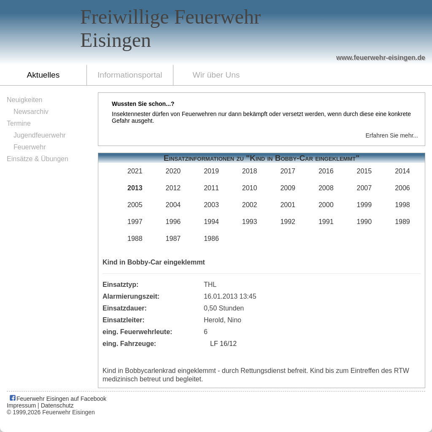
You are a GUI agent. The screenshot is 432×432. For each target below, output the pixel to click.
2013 (135, 188)
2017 (287, 171)
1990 (364, 221)
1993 (249, 221)
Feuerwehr (30, 147)
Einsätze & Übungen (37, 158)
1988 (135, 238)
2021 (135, 171)
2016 (326, 171)
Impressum (21, 405)
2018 (249, 171)
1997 (135, 221)
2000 (326, 204)
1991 (326, 221)
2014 (402, 171)
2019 (211, 171)
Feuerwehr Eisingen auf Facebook (57, 398)
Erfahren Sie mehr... (391, 135)
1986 (211, 238)
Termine (19, 123)
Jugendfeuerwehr (40, 135)
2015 (364, 171)
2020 (173, 171)
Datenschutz (57, 405)
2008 (326, 188)
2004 (173, 204)
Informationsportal (129, 74)
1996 (173, 221)
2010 (249, 188)
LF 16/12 (223, 343)
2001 (287, 204)
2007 (364, 188)
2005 (135, 204)
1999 (364, 204)
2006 (402, 188)
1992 (287, 221)
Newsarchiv (31, 111)
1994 (211, 221)
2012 (173, 188)
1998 (402, 204)
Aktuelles (43, 74)
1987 (173, 238)
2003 (211, 204)
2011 (211, 188)
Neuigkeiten (25, 99)
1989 (402, 221)
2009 (287, 188)
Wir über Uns (216, 74)
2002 (249, 204)
